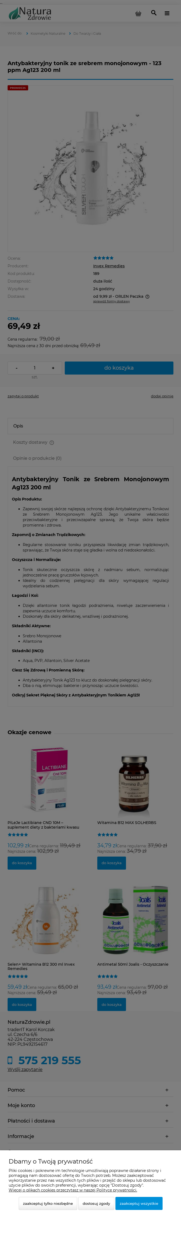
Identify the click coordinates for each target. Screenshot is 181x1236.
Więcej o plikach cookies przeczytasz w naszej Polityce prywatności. (73, 1190)
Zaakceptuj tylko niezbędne (48, 1203)
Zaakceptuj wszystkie (139, 1203)
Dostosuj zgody (96, 1203)
